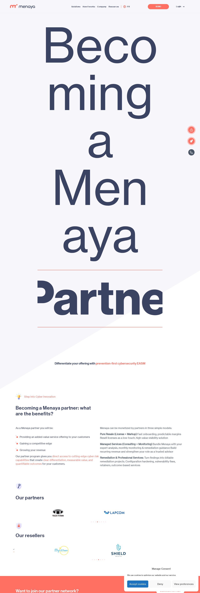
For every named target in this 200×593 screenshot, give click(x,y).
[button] (92, 559)
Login (180, 6)
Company (101, 6)
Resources (114, 6)
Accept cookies (137, 584)
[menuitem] (128, 6)
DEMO (158, 6)
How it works (89, 6)
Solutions (75, 6)
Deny (160, 584)
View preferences (184, 584)
